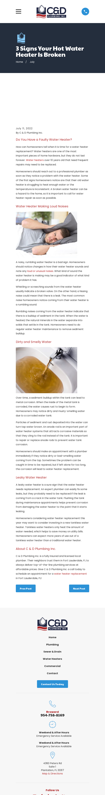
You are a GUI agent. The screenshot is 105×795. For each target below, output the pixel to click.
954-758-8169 (52, 678)
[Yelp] (49, 759)
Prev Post (26, 552)
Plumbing (52, 608)
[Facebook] (41, 759)
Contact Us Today (52, 647)
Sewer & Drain (52, 615)
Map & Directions (52, 737)
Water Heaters (52, 622)
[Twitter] (63, 759)
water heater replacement (70, 537)
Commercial (52, 629)
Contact (52, 637)
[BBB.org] (56, 759)
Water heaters (35, 123)
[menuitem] (36, 783)
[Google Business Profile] (34, 759)
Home (52, 601)
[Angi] (70, 759)
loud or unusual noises (40, 234)
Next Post (79, 552)
